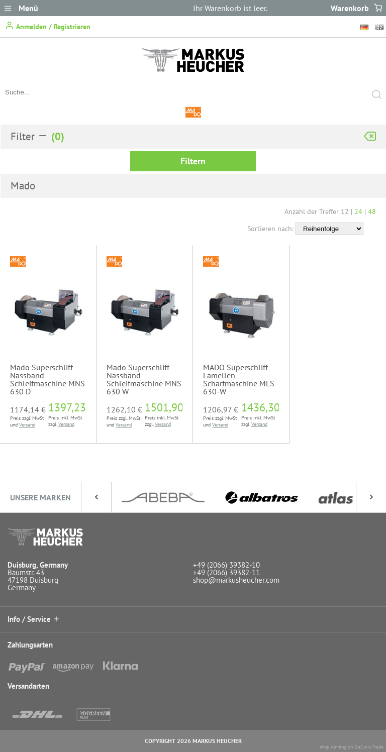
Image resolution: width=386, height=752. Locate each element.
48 (372, 211)
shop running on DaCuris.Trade (351, 746)
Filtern (193, 161)
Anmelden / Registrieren (47, 26)
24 (358, 211)
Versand (27, 424)
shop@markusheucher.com (236, 580)
